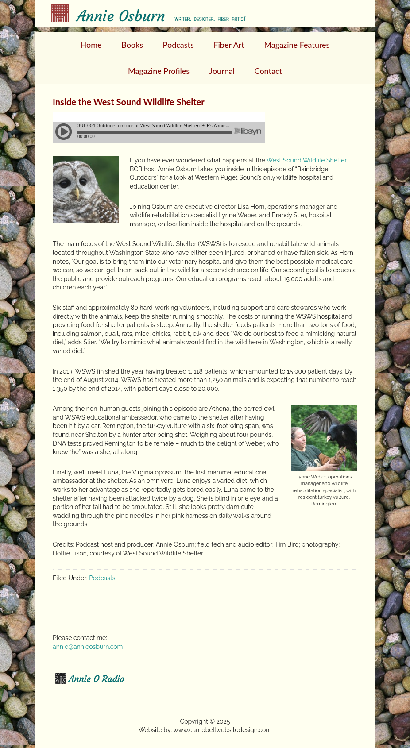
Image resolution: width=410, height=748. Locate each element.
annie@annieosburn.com (88, 646)
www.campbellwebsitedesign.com (222, 729)
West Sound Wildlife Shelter (306, 160)
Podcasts (102, 578)
